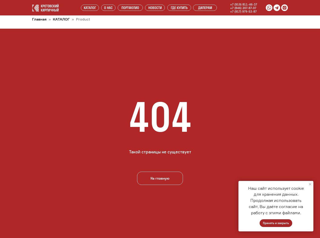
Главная (39, 19)
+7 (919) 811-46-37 (243, 4)
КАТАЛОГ (62, 19)
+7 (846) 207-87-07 (243, 8)
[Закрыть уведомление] (310, 184)
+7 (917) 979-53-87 (243, 11)
